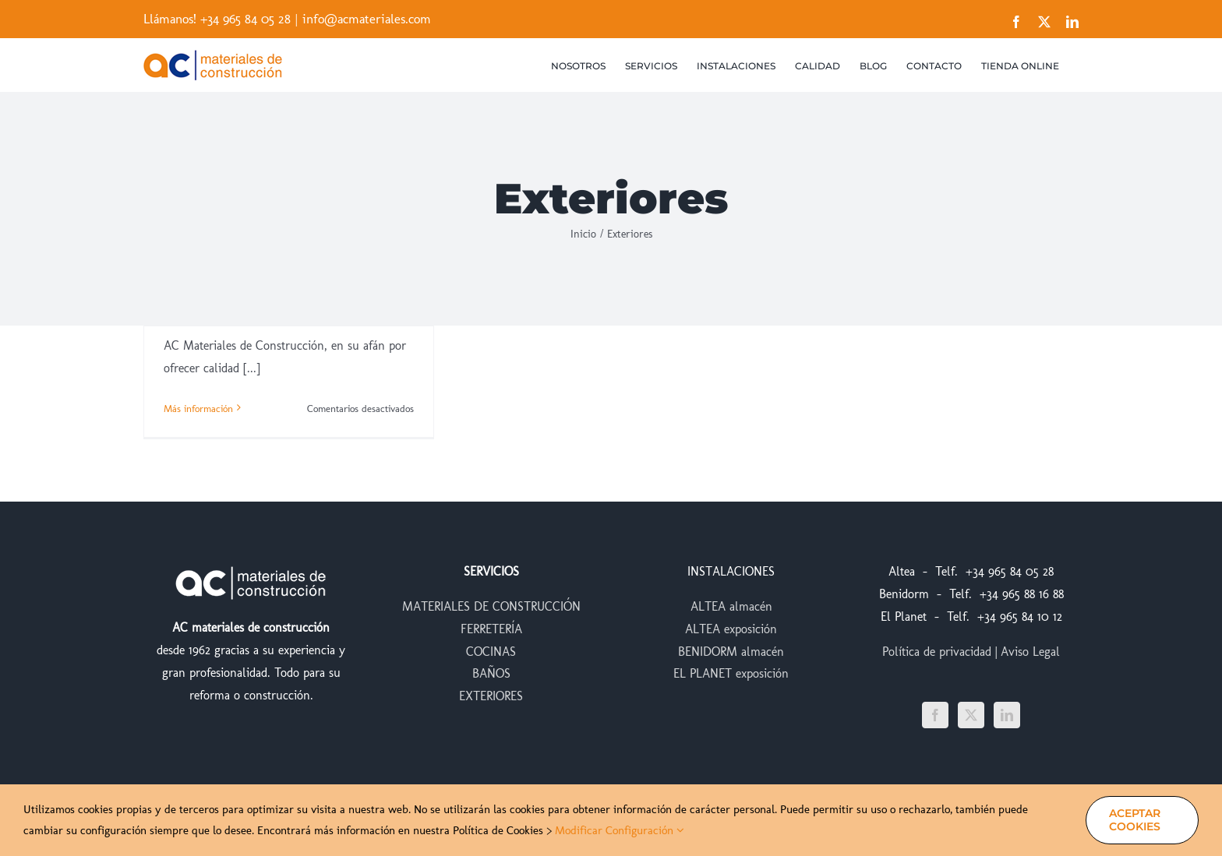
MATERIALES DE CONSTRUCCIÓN (491, 606)
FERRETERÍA (491, 629)
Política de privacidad (936, 651)
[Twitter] (971, 715)
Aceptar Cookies (1134, 819)
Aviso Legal (1030, 651)
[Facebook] (935, 715)
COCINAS (491, 651)
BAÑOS (491, 673)
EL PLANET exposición (731, 673)
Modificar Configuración (619, 830)
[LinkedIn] (1007, 715)
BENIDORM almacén (731, 651)
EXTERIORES (491, 696)
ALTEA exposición (731, 629)
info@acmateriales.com (366, 18)
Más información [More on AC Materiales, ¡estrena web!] (198, 408)
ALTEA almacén (731, 606)
